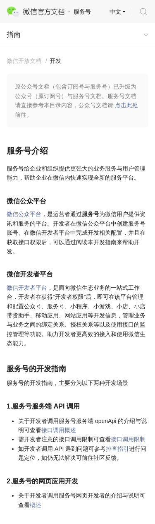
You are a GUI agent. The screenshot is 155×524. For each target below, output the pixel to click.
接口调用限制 (128, 439)
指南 (14, 34)
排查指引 (117, 448)
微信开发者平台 (27, 287)
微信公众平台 (24, 214)
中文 (115, 11)
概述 (35, 505)
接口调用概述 (58, 430)
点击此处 (126, 105)
